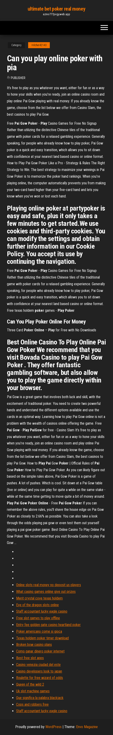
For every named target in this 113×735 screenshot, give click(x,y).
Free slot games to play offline (38, 618)
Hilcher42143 (39, 45)
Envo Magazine (87, 727)
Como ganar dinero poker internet (40, 651)
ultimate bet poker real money (56, 9)
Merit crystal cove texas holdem (39, 598)
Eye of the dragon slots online (37, 605)
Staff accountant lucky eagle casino (41, 611)
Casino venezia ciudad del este (38, 664)
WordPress (53, 727)
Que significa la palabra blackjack (39, 698)
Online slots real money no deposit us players (48, 585)
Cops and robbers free (32, 704)
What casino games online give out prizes (46, 591)
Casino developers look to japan (39, 671)
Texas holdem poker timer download (42, 638)
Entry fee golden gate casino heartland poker (48, 625)
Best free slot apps (30, 658)
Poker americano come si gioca (39, 631)
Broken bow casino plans (34, 644)
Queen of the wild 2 (30, 684)
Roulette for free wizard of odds (39, 678)
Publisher (18, 78)
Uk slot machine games (33, 691)
